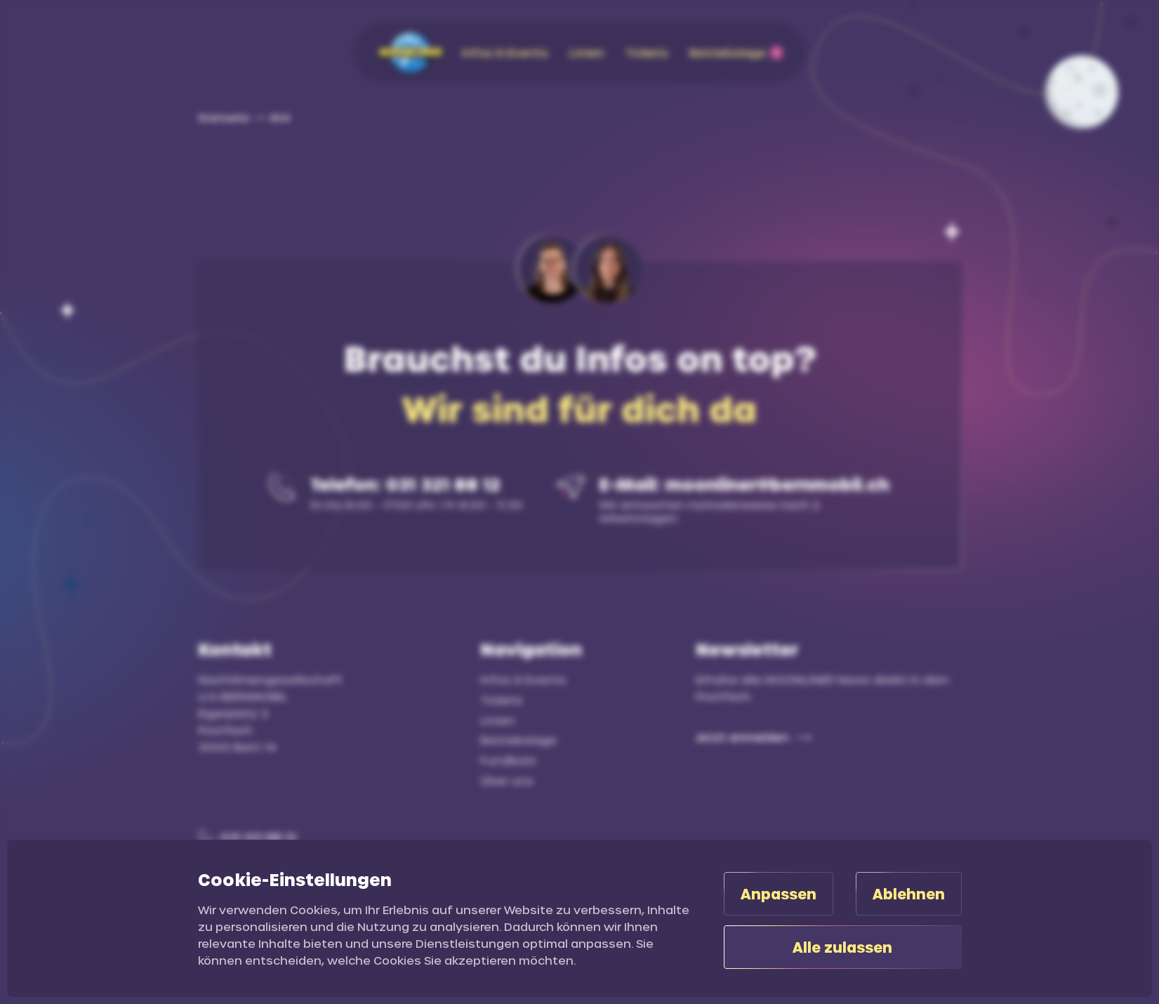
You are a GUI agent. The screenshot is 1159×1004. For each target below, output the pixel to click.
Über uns (507, 780)
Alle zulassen (842, 947)
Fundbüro (508, 760)
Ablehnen (909, 893)
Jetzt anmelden (742, 737)
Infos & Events (523, 679)
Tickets (501, 699)
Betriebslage (518, 739)
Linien (497, 720)
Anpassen (778, 893)
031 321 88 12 (258, 836)
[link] (271, 117)
